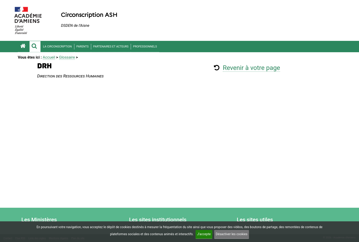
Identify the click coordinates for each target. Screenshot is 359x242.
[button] (35, 46)
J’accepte (204, 234)
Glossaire (67, 57)
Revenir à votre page (251, 68)
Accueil (49, 57)
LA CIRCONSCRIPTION (57, 46)
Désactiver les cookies (231, 234)
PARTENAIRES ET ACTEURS (110, 46)
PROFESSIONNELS (145, 46)
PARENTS (82, 46)
